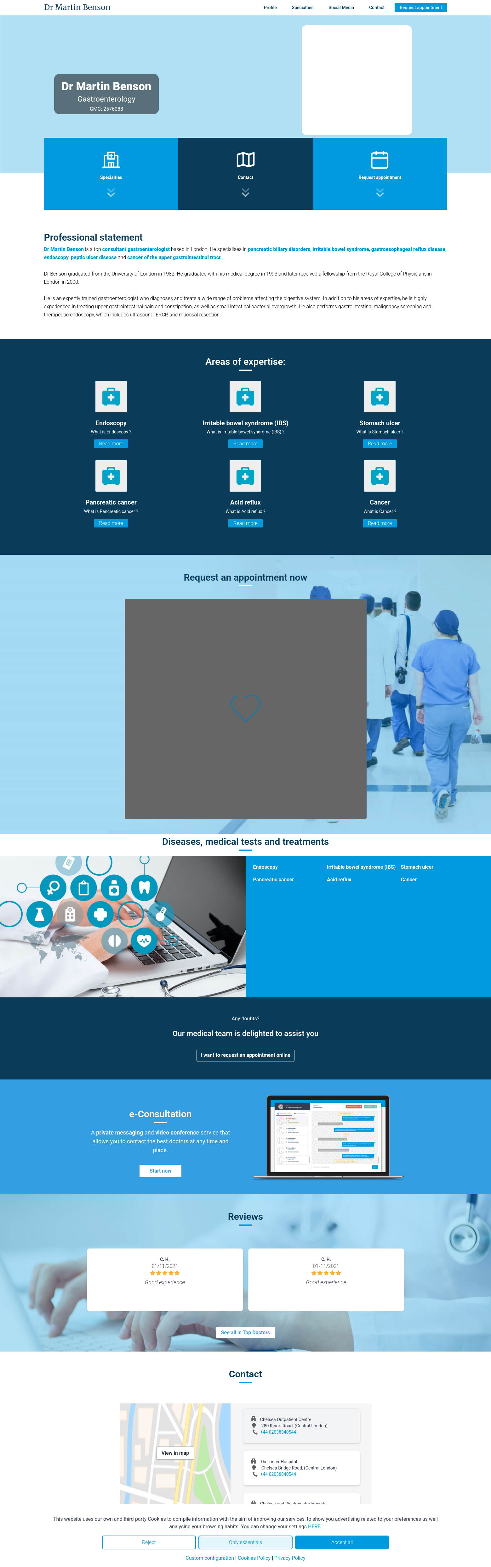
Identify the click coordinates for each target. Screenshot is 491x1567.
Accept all (342, 1542)
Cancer (409, 880)
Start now (160, 1171)
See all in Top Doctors (245, 1333)
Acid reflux (339, 880)
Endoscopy (265, 867)
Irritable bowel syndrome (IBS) (361, 867)
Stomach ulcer (417, 867)
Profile (270, 7)
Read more (111, 444)
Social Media (341, 7)
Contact (377, 7)
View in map (175, 1453)
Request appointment (421, 7)
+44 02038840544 (278, 1432)
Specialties (303, 7)
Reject (149, 1542)
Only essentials (245, 1542)
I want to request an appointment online (245, 1055)
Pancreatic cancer (273, 880)
